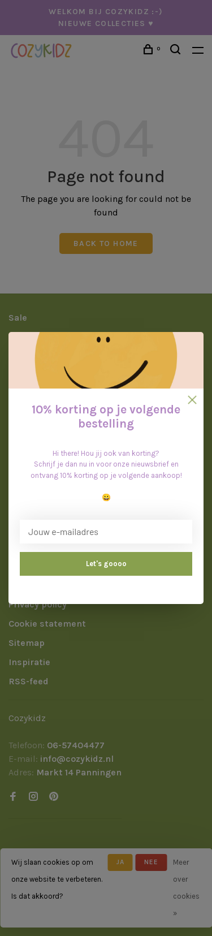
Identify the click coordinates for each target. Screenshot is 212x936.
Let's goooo (106, 563)
